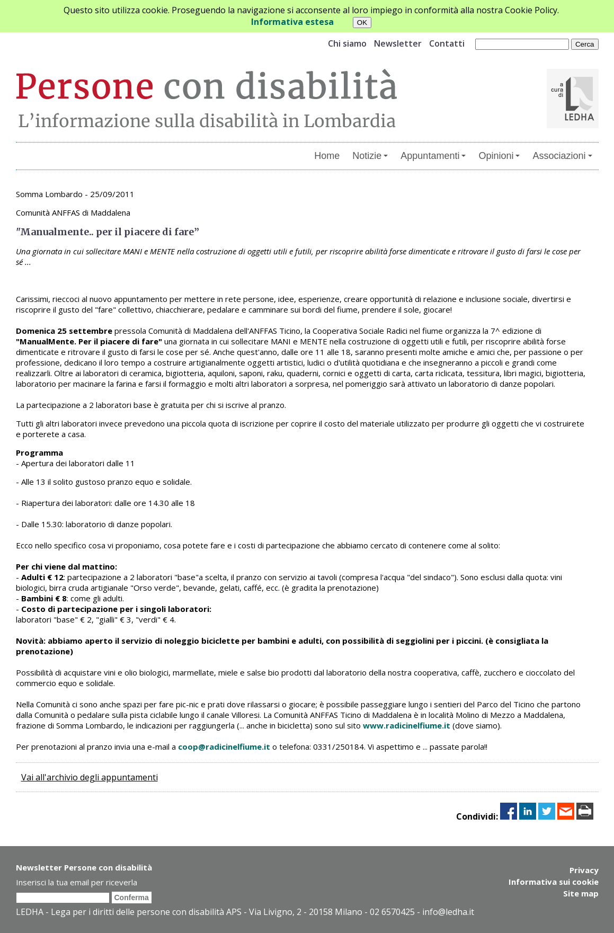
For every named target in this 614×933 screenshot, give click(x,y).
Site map (581, 893)
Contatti (447, 43)
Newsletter (398, 43)
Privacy (584, 870)
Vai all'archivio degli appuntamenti (89, 777)
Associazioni (562, 155)
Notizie (370, 155)
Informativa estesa (292, 22)
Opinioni (499, 155)
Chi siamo (347, 43)
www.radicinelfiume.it (406, 725)
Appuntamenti (433, 155)
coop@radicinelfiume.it (224, 746)
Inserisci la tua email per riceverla (76, 882)
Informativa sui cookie (554, 881)
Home (327, 155)
